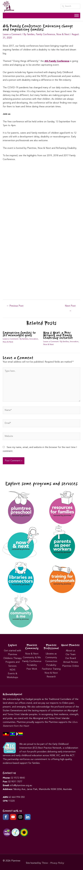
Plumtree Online (70, 666)
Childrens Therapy (12, 658)
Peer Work (31, 669)
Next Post (70, 307)
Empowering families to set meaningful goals (19, 334)
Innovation (33, 339)
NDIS (12, 670)
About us (70, 651)
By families (29, 34)
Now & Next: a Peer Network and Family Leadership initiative (58, 335)
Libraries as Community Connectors (51, 658)
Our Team (71, 654)
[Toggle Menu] (76, 15)
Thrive (45, 863)
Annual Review (70, 662)
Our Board (70, 658)
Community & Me (32, 658)
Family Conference (45, 34)
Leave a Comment (12, 34)
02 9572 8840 (18, 778)
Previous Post (15, 306)
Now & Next (63, 34)
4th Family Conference (56, 61)
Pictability (32, 665)
